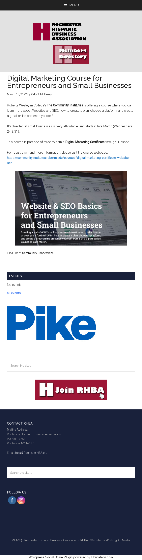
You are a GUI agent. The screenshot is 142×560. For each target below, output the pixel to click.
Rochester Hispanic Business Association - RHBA (56, 540)
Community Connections (38, 253)
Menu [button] (74, 5)
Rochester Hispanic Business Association (71, 32)
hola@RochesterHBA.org (31, 452)
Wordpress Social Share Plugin (51, 557)
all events (14, 293)
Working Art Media (118, 540)
